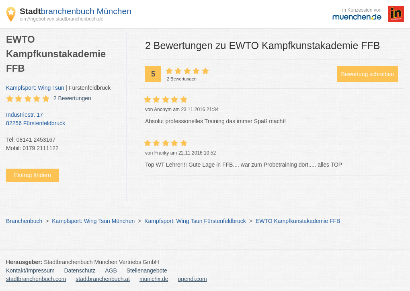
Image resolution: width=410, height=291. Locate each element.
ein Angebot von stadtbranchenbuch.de (61, 19)
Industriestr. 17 (62, 119)
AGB (111, 270)
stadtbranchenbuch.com (36, 279)
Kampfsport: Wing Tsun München (93, 221)
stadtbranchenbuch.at (103, 279)
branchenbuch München (75, 11)
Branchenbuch (24, 221)
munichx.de (153, 279)
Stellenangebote (147, 270)
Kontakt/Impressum (30, 270)
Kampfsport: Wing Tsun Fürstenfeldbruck (195, 221)
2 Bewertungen (72, 98)
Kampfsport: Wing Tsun (35, 88)
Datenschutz (80, 270)
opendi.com (192, 279)
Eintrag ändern (32, 175)
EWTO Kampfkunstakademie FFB (298, 221)
